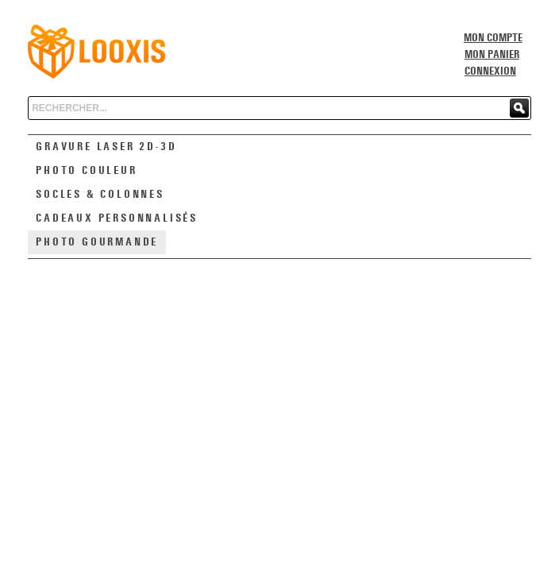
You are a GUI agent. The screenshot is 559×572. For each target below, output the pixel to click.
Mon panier (492, 54)
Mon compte (493, 38)
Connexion (490, 71)
